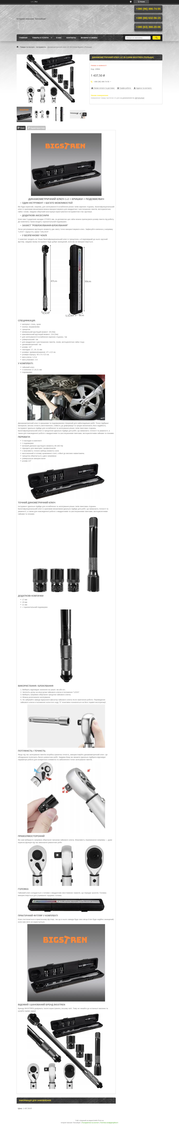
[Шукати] (156, 38)
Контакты (71, 38)
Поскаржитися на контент (90, 1123)
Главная (23, 38)
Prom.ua (101, 1120)
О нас (59, 38)
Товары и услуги (40, 38)
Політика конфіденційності (109, 1123)
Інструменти (41, 47)
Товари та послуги (27, 47)
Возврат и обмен (89, 38)
